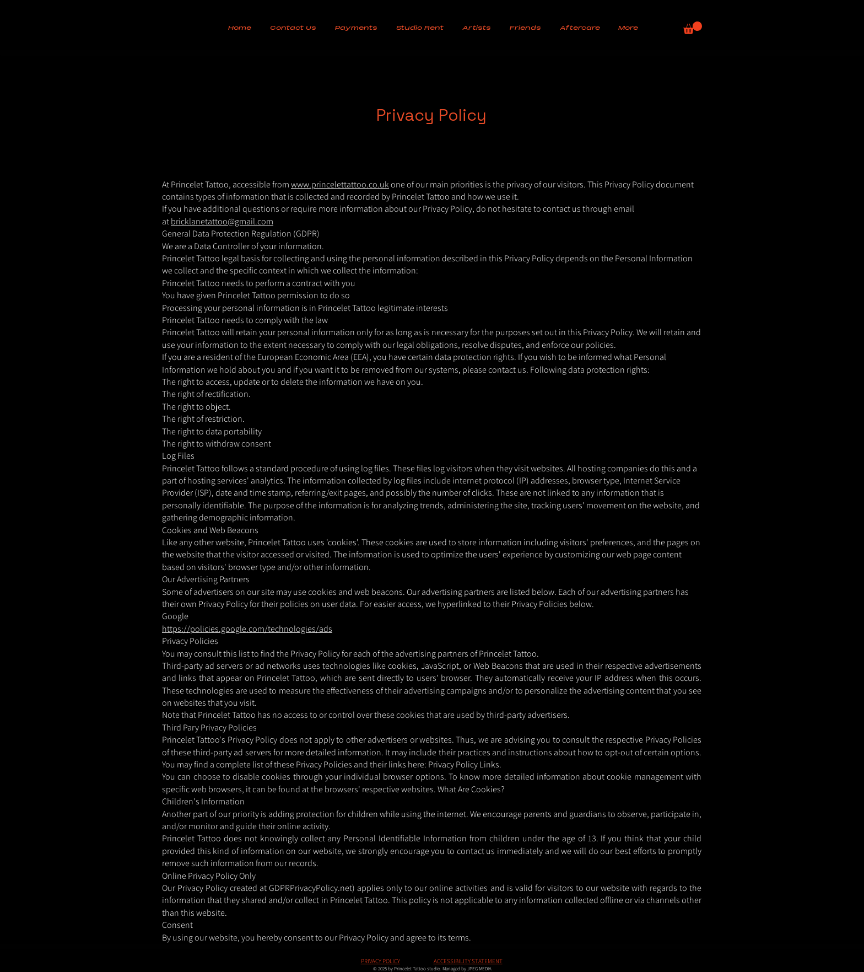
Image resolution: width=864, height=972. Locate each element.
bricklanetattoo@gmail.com (222, 221)
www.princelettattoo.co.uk (340, 184)
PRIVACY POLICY (380, 961)
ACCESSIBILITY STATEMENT (468, 961)
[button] (356, 28)
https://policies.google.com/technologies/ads (247, 629)
